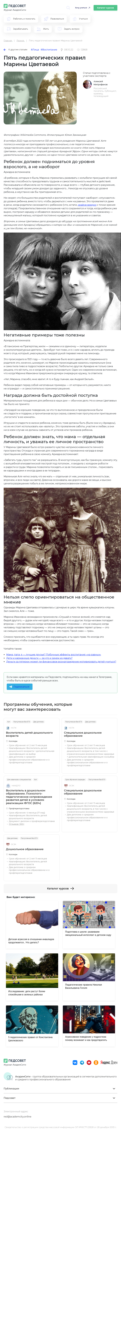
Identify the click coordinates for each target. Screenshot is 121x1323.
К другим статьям (15, 49)
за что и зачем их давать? (56, 658)
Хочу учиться (81, 8)
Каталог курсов (105, 7)
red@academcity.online (17, 1116)
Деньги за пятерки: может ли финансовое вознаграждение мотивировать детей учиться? (61, 661)
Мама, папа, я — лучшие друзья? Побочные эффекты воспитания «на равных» (53, 654)
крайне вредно (87, 205)
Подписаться (21, 686)
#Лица (35, 49)
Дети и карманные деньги (22, 658)
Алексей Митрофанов (101, 83)
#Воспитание (49, 49)
